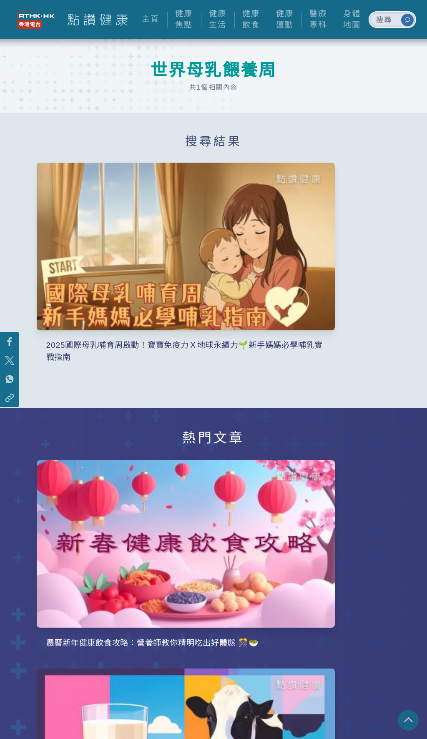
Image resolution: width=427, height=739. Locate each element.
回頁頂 (408, 720)
